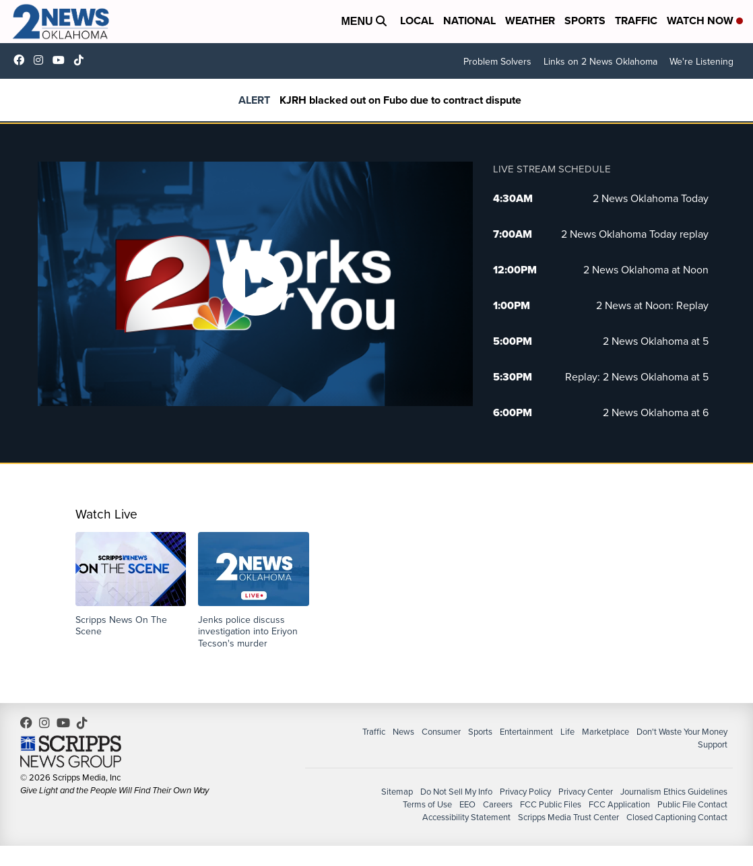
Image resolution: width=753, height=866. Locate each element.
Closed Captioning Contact (676, 817)
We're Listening (701, 62)
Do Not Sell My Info (456, 791)
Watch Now (705, 20)
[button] (131, 585)
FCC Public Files (550, 804)
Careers (498, 804)
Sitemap (397, 791)
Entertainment (526, 731)
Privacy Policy (525, 791)
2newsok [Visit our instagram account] (42, 60)
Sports (584, 20)
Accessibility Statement (466, 817)
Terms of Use (427, 804)
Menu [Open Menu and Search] (364, 21)
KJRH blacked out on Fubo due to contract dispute (400, 100)
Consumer (441, 731)
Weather (530, 20)
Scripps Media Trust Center (568, 817)
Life (567, 731)
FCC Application (619, 804)
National (469, 20)
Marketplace (605, 731)
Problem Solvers (497, 62)
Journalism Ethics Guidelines (673, 791)
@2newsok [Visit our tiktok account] (82, 60)
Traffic (636, 20)
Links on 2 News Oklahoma (600, 62)
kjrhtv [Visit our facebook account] (22, 60)
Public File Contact (692, 804)
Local (417, 20)
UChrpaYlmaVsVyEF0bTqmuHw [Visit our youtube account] (62, 60)
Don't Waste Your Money (681, 731)
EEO (467, 804)
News (403, 731)
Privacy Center (585, 791)
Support (712, 744)
